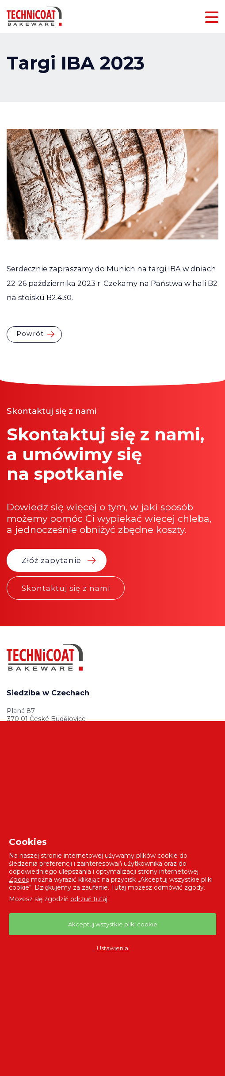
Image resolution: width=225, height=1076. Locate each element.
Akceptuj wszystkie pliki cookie (112, 924)
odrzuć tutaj (88, 899)
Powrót (30, 334)
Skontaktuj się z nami (66, 588)
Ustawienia (112, 948)
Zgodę (19, 879)
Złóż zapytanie (51, 560)
